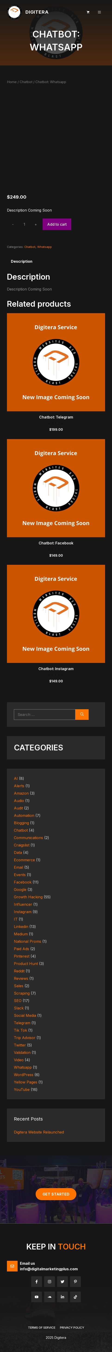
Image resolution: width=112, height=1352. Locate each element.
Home (12, 82)
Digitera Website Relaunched (39, 1132)
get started (56, 1194)
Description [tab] (21, 261)
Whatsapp (44, 247)
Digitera (37, 12)
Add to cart (57, 224)
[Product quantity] (24, 224)
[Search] (82, 714)
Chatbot (26, 82)
